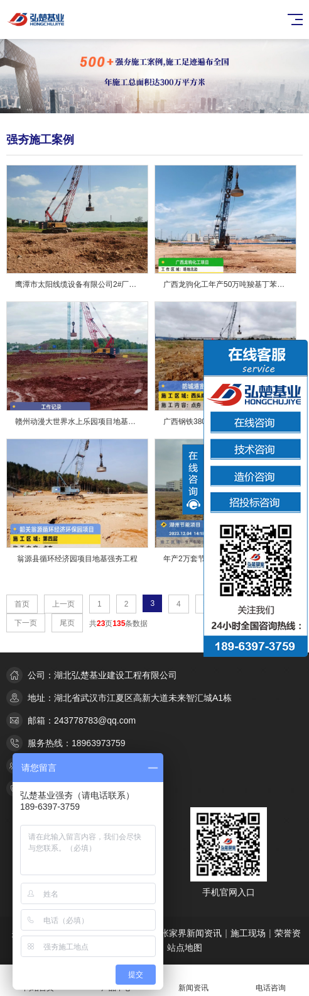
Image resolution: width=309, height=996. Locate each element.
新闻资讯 (193, 980)
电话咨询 (270, 980)
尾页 (67, 622)
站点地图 (184, 948)
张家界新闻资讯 (191, 933)
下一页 (25, 622)
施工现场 (248, 933)
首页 (22, 604)
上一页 (63, 604)
